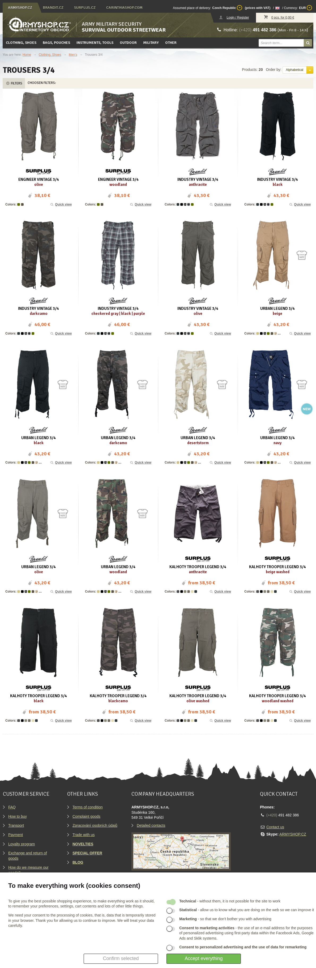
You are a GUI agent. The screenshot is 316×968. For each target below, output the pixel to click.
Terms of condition (87, 807)
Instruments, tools (94, 42)
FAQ (12, 807)
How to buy (17, 816)
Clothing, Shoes (21, 42)
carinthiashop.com (124, 7)
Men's (73, 55)
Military (151, 42)
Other (171, 42)
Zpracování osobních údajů (94, 825)
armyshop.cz (20, 7)
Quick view (61, 204)
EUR (305, 7)
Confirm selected (121, 958)
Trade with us (83, 835)
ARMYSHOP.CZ (292, 834)
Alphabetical (294, 70)
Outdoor (128, 42)
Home (27, 55)
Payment (15, 835)
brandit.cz (53, 7)
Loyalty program (21, 844)
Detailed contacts (151, 825)
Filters (13, 83)
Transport (16, 825)
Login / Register (238, 17)
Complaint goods (86, 816)
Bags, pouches (56, 42)
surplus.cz (85, 7)
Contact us (275, 827)
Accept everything (204, 958)
